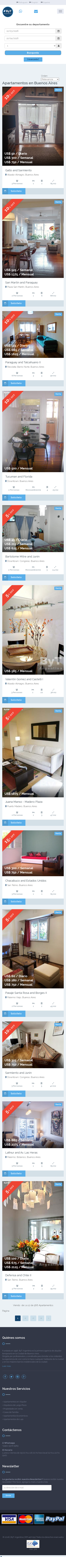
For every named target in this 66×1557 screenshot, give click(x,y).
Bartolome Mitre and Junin (22, 555)
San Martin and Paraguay (21, 281)
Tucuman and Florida (18, 475)
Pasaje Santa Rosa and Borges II (26, 991)
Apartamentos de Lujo (13, 1418)
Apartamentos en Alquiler (15, 1400)
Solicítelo (12, 190)
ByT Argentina (17, 1536)
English (33, 2)
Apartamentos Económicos (15, 1414)
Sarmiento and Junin (18, 1071)
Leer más (6, 1365)
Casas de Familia (10, 1411)
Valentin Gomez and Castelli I (24, 677)
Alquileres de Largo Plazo (14, 1404)
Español (45, 2)
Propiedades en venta (13, 1407)
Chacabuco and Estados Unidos (25, 879)
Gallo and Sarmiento (18, 168)
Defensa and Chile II (18, 1273)
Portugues (21, 2)
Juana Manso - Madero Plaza (23, 800)
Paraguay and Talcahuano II (23, 361)
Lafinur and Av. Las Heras (21, 1151)
